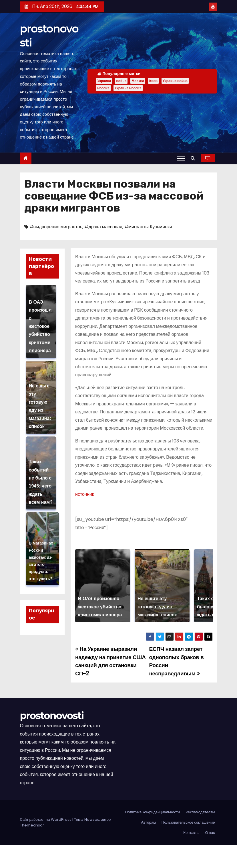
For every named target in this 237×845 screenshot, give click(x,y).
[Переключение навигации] (181, 158)
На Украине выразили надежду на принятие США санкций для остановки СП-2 (110, 661)
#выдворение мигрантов (56, 227)
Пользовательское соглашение (188, 822)
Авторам (148, 822)
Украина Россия (128, 88)
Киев (153, 80)
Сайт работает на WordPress (46, 819)
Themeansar (32, 825)
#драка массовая (103, 227)
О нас (210, 832)
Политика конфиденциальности (152, 812)
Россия (103, 88)
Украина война (175, 80)
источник (84, 494)
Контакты (191, 832)
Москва (138, 80)
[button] (194, 158)
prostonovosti (52, 716)
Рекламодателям (200, 812)
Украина (104, 80)
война (121, 80)
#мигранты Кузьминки (148, 227)
